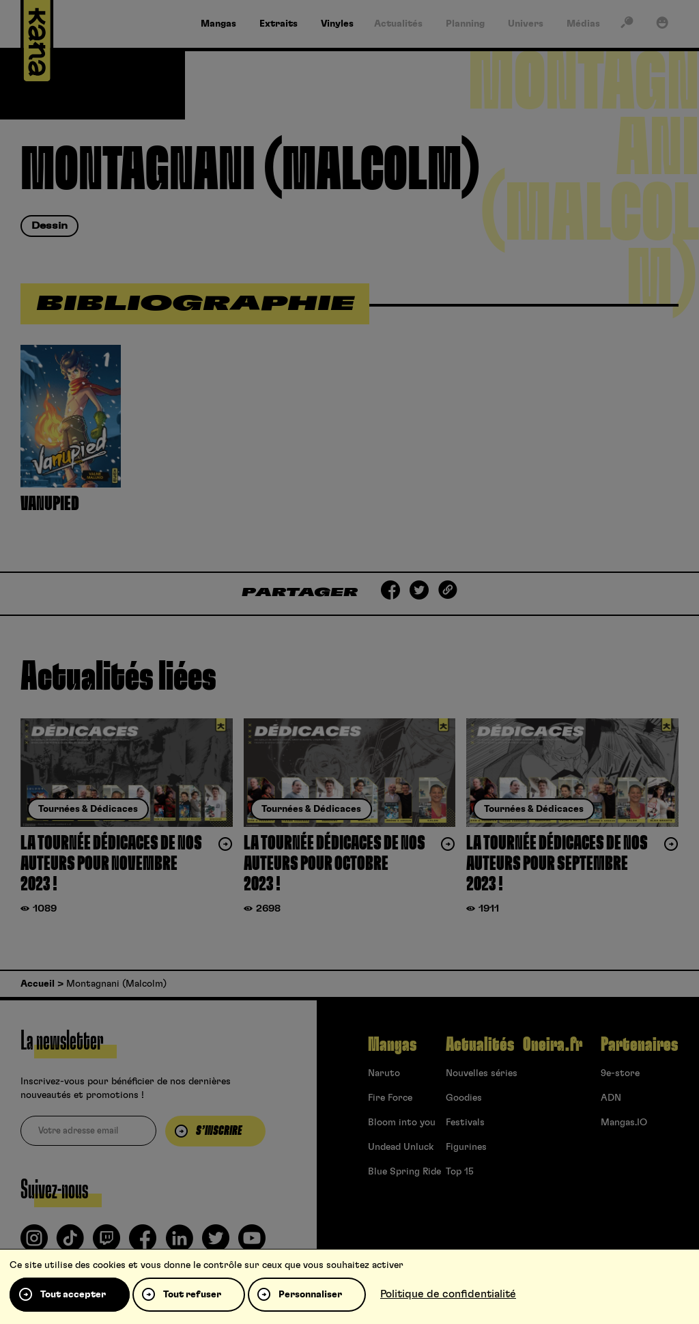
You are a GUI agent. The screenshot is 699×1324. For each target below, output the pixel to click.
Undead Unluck (400, 1147)
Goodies (464, 1098)
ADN (611, 1098)
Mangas (392, 1044)
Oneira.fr (552, 1044)
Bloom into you (402, 1122)
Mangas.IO (624, 1122)
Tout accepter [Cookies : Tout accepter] (73, 1294)
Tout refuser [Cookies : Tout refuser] (192, 1294)
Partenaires (639, 1044)
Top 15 (460, 1172)
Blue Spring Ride (404, 1172)
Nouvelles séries (481, 1073)
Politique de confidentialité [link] (448, 1293)
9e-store (620, 1073)
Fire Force (390, 1098)
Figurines (466, 1147)
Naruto (384, 1073)
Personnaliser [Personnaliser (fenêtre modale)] (310, 1294)
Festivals (465, 1122)
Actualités (480, 1044)
